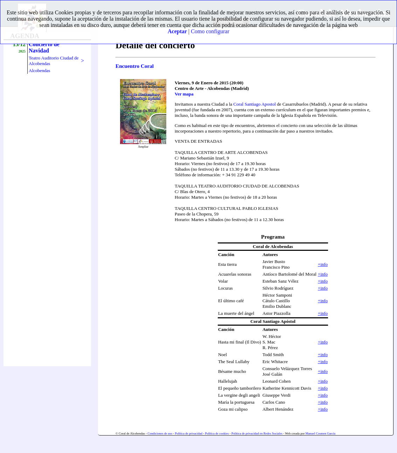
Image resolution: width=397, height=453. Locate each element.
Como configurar (210, 31)
